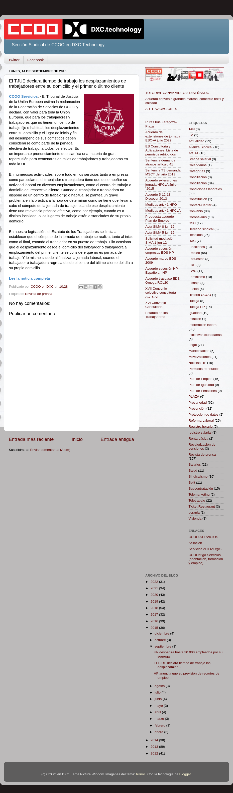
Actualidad (196, 141)
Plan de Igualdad (201, 385)
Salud (193, 470)
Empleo (194, 253)
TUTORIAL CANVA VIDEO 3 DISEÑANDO (177, 93)
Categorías (197, 171)
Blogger (185, 774)
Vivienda (195, 518)
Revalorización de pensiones (202, 446)
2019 (155, 601)
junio (159, 699)
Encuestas (196, 259)
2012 (155, 753)
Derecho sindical (201, 229)
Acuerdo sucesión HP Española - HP (161, 270)
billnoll (141, 774)
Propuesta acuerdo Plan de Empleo (159, 218)
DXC (192, 241)
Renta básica (198, 438)
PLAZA (194, 396)
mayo (159, 706)
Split (192, 482)
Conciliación (198, 183)
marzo (160, 719)
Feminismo (197, 277)
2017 (155, 614)
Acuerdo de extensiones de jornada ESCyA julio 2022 (162, 136)
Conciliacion (198, 177)
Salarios (195, 464)
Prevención (197, 408)
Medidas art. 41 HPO (161, 204)
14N (192, 129)
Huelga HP (197, 307)
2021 (155, 588)
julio (158, 692)
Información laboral (203, 325)
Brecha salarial (200, 159)
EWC (193, 271)
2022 (155, 582)
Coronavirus (198, 217)
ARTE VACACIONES (161, 109)
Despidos (196, 235)
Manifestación (199, 351)
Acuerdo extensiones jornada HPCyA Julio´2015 (161, 184)
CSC (192, 223)
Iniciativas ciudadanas (205, 335)
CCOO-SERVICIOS (203, 537)
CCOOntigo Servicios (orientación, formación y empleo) (206, 559)
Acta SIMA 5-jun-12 (159, 232)
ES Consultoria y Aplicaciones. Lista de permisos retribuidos (161, 150)
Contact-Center (200, 205)
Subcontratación (201, 488)
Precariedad (198, 402)
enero (159, 732)
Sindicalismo (198, 476)
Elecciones (197, 247)
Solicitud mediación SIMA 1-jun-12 (159, 240)
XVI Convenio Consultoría (155, 305)
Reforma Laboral (201, 420)
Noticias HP (197, 363)
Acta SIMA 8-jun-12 (159, 226)
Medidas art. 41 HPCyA (163, 210)
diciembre (162, 633)
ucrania (194, 512)
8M (191, 135)
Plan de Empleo (200, 379)
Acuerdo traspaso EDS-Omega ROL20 (163, 280)
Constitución (198, 199)
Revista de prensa (38, 294)
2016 (155, 621)
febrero (160, 725)
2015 (155, 628)
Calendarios (198, 165)
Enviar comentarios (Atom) (50, 450)
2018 (155, 608)
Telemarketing (199, 494)
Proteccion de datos (203, 414)
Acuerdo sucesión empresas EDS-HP (159, 250)
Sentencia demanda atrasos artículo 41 (160, 162)
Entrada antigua (117, 439)
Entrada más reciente (31, 439)
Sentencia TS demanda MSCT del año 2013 (163, 172)
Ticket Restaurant (202, 506)
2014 (155, 740)
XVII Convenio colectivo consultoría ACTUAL (160, 292)
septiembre (163, 646)
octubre (161, 640)
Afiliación (195, 543)
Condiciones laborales (205, 189)
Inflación (195, 319)
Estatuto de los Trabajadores (156, 315)
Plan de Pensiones (203, 391)
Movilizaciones (200, 357)
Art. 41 (194, 153)
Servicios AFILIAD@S (205, 549)
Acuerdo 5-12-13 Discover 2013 (158, 196)
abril (158, 712)
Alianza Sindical (200, 147)
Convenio (196, 211)
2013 (155, 747)
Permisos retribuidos (204, 369)
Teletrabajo (197, 500)
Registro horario (201, 426)
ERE (192, 265)
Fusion (194, 289)
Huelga (194, 301)
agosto (160, 686)
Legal (193, 345)
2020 (155, 595)
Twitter (14, 60)
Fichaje (194, 283)
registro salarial (200, 432)
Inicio (77, 439)
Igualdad (195, 313)
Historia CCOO (200, 295)
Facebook (35, 60)
